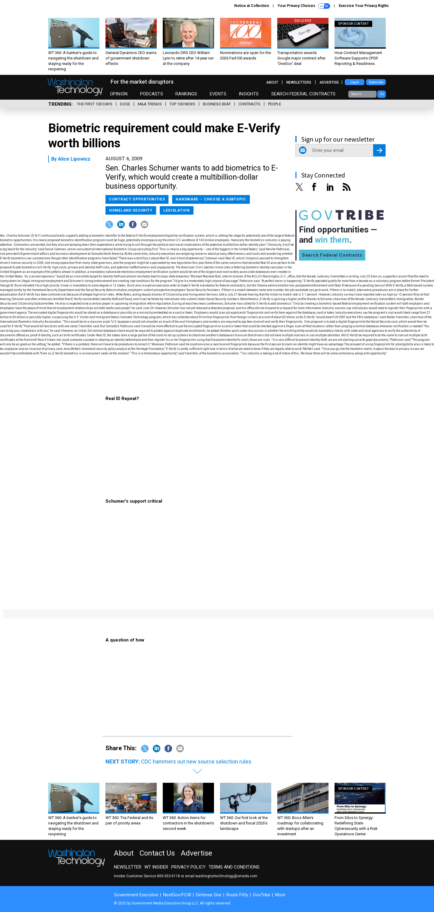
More (280, 895)
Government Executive (136, 895)
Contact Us (157, 853)
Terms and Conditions (234, 867)
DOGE (125, 104)
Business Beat (217, 104)
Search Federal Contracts (303, 94)
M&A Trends (150, 104)
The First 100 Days (94, 104)
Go (382, 94)
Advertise (329, 82)
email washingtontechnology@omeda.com (221, 876)
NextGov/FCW (177, 895)
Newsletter (127, 867)
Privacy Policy (188, 867)
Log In (355, 82)
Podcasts (151, 94)
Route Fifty (237, 895)
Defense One (209, 895)
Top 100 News (182, 104)
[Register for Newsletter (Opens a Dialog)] (379, 150)
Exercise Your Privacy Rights (364, 6)
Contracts (249, 104)
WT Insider (156, 867)
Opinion (118, 94)
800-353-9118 (168, 876)
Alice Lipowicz (74, 159)
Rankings (186, 94)
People (274, 104)
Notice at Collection (251, 6)
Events (218, 94)
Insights (249, 94)
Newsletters (298, 82)
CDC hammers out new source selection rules (196, 761)
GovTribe (261, 895)
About (272, 82)
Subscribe (376, 82)
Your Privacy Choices (304, 6)
